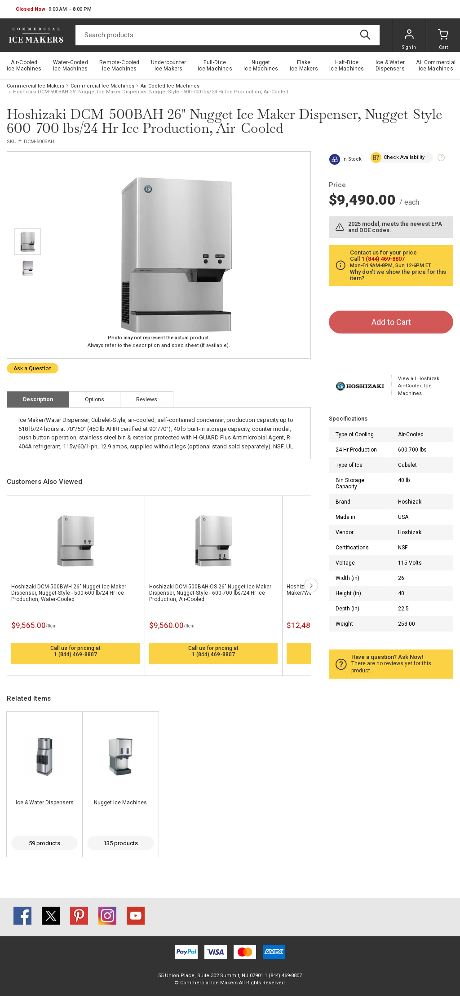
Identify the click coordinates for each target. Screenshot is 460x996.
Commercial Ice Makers (35, 86)
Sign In (409, 39)
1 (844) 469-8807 (75, 654)
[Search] (227, 35)
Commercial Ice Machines (102, 86)
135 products (120, 843)
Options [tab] (94, 399)
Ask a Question (32, 368)
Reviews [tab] (146, 399)
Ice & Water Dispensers (45, 802)
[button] (54, 9)
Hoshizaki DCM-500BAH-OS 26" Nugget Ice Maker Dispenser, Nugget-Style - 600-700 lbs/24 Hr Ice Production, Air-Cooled (210, 593)
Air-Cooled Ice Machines (170, 86)
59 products (44, 843)
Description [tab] (38, 399)
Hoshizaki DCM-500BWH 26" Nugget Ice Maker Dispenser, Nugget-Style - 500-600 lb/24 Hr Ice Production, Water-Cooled (68, 593)
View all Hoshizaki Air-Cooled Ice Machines (419, 386)
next (311, 585)
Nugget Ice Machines (120, 802)
